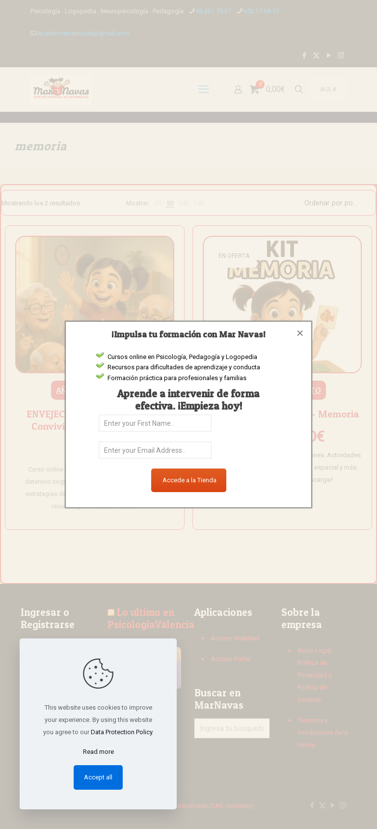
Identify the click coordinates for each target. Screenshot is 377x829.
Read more (98, 751)
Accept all (98, 777)
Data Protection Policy (121, 732)
